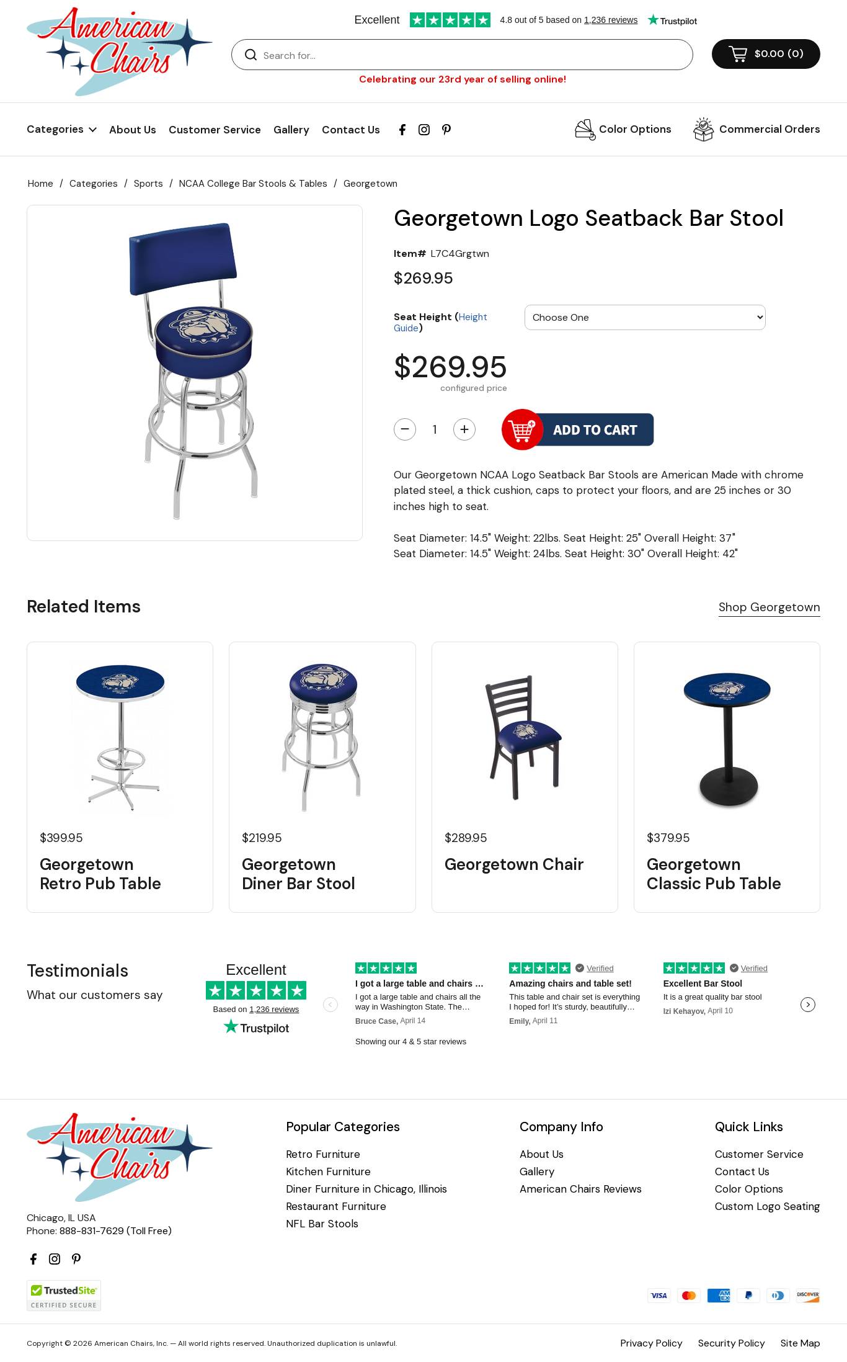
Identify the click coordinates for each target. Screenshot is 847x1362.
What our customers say (95, 995)
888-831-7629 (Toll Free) (116, 1230)
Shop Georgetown (769, 607)
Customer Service (215, 130)
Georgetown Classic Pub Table (714, 874)
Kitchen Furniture (328, 1172)
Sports (148, 183)
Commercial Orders (769, 129)
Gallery (291, 130)
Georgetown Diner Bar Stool (298, 874)
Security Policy (731, 1343)
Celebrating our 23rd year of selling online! (462, 79)
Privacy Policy (652, 1343)
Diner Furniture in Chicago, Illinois (366, 1189)
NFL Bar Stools (322, 1224)
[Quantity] (434, 429)
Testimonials (77, 970)
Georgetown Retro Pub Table (100, 874)
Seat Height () (440, 321)
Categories (93, 183)
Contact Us (351, 130)
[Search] (475, 55)
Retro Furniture (323, 1154)
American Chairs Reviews (581, 1189)
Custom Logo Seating (767, 1206)
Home (40, 183)
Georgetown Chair (514, 864)
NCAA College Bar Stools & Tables (253, 183)
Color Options (635, 129)
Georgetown (370, 183)
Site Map (800, 1343)
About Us (132, 130)
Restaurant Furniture (336, 1206)
